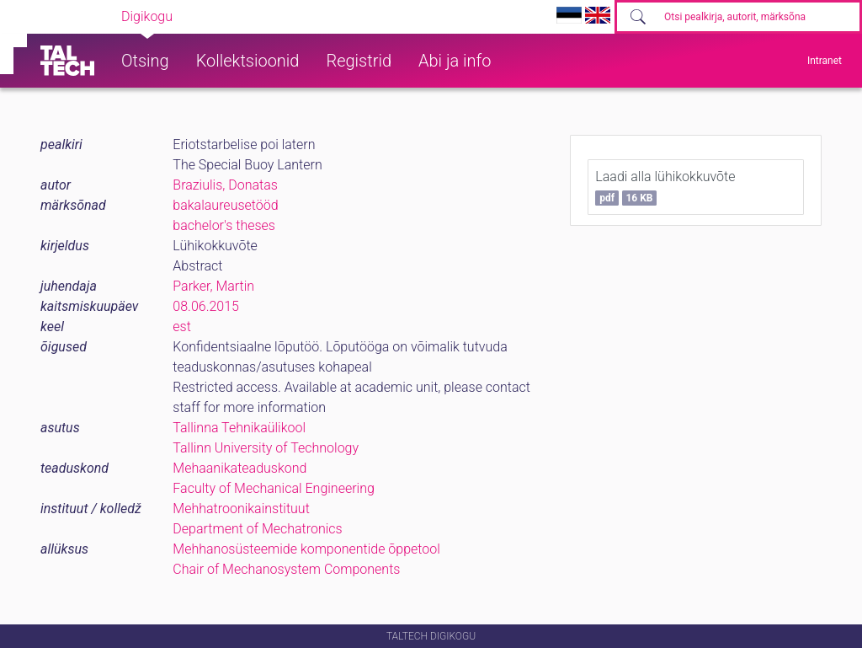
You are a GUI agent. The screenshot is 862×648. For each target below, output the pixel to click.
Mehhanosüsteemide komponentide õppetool (306, 549)
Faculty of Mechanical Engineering (274, 488)
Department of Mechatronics (257, 529)
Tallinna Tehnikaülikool (239, 428)
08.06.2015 (206, 306)
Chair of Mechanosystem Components (286, 569)
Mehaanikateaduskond (239, 468)
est (182, 327)
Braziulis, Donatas (225, 185)
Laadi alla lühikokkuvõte (665, 187)
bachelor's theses (224, 225)
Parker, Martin (213, 286)
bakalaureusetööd (225, 205)
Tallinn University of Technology (266, 448)
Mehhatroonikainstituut (241, 509)
